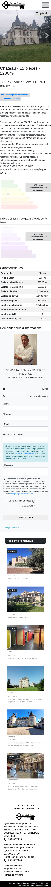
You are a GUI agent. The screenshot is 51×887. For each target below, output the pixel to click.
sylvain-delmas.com (39, 396)
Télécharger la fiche (10, 99)
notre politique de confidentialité (21, 494)
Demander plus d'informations (14, 95)
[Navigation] (45, 5)
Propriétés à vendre (13, 868)
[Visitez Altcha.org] (33, 501)
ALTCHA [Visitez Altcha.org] (32, 506)
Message (8, 465)
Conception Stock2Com (39, 886)
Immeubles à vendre (13, 875)
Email (6, 424)
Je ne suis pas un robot (20, 501)
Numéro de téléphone (13, 434)
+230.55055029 (14, 839)
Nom (5, 404)
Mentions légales (15, 883)
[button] (4, 36)
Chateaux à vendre (13, 865)
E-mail (45, 389)
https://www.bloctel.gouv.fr (24, 454)
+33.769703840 (14, 860)
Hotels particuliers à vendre (16, 872)
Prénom (7, 414)
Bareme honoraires (30, 883)
